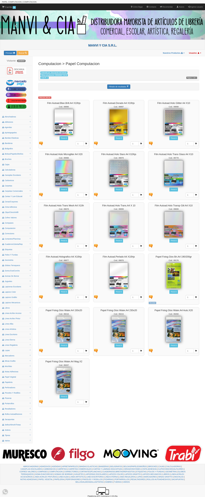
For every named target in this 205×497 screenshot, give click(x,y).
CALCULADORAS (173, 466)
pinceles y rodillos (16, 393)
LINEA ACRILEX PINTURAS (45, 477)
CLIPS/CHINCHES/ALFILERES (171, 469)
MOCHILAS (179, 477)
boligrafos (16, 148)
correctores (16, 233)
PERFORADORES (73, 479)
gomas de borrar (16, 276)
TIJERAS (118, 482)
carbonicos (16, 180)
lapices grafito (16, 297)
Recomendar (166, 7)
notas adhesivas (16, 371)
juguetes (16, 281)
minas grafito (16, 361)
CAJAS (162, 466)
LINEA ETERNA (111, 477)
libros (16, 308)
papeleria (16, 382)
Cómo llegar (137, 7)
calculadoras (16, 170)
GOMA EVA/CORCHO (44, 474)
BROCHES (152, 466)
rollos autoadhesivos (16, 414)
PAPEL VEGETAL (45, 479)
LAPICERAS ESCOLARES (96, 474)
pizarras (16, 398)
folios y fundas (16, 254)
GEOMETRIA (171, 472)
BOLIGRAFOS (116, 466)
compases (16, 223)
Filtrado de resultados (119, 87)
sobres (16, 430)
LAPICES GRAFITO (132, 474)
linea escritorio (16, 334)
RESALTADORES (138, 479)
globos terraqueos (16, 265)
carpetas (16, 185)
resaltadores (16, 408)
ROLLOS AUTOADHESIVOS (158, 479)
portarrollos (16, 403)
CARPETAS (62, 469)
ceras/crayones (16, 201)
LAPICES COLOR (115, 474)
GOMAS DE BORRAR (64, 474)
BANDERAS (104, 466)
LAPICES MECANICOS (151, 474)
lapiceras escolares (16, 286)
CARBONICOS (50, 469)
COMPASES (42, 472)
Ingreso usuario (195, 7)
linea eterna (16, 339)
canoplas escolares (16, 175)
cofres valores (16, 217)
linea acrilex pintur (16, 318)
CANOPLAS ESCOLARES (31, 469)
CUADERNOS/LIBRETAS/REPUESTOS (118, 472)
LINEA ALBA (64, 477)
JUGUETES (79, 474)
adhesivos (16, 122)
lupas (16, 350)
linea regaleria (16, 345)
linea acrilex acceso (16, 313)
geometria (16, 260)
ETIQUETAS (141, 472)
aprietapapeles (16, 132)
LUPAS (139, 477)
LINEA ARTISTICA (77, 477)
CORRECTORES (71, 472)
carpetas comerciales (16, 191)
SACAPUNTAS (178, 479)
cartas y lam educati (16, 196)
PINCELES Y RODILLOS (92, 479)
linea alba (16, 324)
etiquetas (16, 249)
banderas (16, 143)
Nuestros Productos (174, 53)
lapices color (16, 292)
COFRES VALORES (28, 472)
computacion (16, 228)
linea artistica (16, 329)
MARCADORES (150, 477)
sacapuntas (16, 419)
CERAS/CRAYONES (132, 469)
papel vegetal (16, 377)
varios (16, 440)
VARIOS (126, 482)
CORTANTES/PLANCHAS (90, 472)
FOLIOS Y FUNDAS (156, 472)
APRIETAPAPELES (70, 466)
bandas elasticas (16, 138)
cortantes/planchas (16, 239)
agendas (16, 127)
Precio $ (64, 138)
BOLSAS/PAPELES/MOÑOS (135, 466)
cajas (16, 164)
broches (16, 159)
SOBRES (109, 482)
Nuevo (180, 7)
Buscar (23, 53)
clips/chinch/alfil (16, 212)
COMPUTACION (56, 472)
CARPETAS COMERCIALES (80, 469)
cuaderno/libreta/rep (16, 244)
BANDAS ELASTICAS (88, 466)
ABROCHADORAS (31, 466)
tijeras (16, 435)
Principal (10, 53)
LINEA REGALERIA (127, 477)
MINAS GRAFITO (165, 477)
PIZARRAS (108, 479)
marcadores (16, 355)
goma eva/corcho (16, 270)
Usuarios (195, 53)
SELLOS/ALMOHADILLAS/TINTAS (89, 482)
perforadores (16, 387)
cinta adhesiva (16, 207)
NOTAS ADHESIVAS (28, 479)
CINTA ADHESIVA (149, 469)
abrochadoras (16, 116)
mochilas (16, 366)
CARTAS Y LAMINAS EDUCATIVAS (107, 469)
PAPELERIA (59, 479)
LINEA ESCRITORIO (94, 477)
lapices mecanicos (16, 302)
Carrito (9, 7)
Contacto (151, 7)
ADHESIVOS (45, 466)
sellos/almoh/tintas (16, 424)
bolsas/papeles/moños (16, 154)
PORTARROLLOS (122, 479)
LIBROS (166, 474)
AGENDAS (56, 466)
